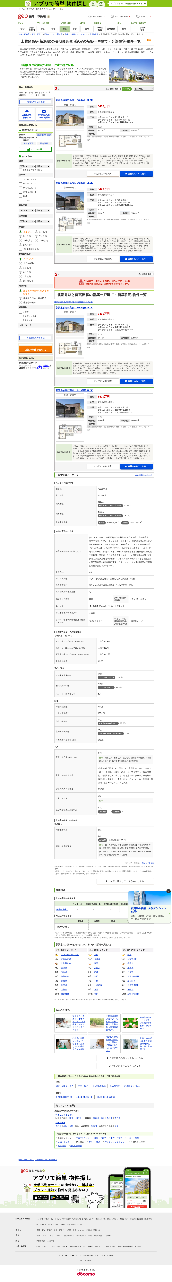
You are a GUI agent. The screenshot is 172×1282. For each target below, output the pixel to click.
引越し (44, 1247)
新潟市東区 (132, 959)
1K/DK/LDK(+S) (29, 179)
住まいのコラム (110, 1247)
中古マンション (83, 1138)
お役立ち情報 (20, 1246)
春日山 (110, 1118)
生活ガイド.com (148, 863)
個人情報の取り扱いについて (47, 1224)
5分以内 (27, 236)
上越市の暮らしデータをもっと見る (126, 881)
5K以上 (26, 196)
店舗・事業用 (64, 1142)
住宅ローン (108, 1236)
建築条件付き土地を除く (35, 298)
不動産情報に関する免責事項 (46, 1160)
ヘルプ (78, 1256)
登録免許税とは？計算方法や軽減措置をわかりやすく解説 (146, 1023)
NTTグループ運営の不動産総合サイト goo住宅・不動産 (40, 9)
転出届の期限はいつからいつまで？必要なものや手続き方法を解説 (78, 1043)
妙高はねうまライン (64, 1115)
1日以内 (27, 268)
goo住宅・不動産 (22, 1219)
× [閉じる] (168, 891)
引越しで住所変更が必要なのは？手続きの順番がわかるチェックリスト (112, 1044)
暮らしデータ (76, 1146)
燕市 (129, 954)
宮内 (96, 994)
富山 (116, 1126)
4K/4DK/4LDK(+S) (84, 1097)
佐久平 (58, 1126)
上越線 (64, 989)
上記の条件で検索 (35, 349)
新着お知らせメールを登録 (44, 114)
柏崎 (96, 972)
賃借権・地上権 (29, 316)
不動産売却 (41, 1241)
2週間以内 (28, 281)
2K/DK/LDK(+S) (29, 184)
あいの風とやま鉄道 (70, 954)
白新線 (64, 972)
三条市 (130, 972)
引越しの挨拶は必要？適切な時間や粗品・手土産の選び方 (146, 1043)
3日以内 (27, 272)
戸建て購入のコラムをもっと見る (126, 1058)
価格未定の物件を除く (32, 170)
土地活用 (50, 1241)
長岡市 (130, 963)
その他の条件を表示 (34, 338)
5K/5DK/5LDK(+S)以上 (107, 1097)
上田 (65, 1126)
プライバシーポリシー (65, 1256)
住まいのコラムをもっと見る (126, 1066)
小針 (96, 981)
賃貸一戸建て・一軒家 (62, 1230)
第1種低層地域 (99, 1086)
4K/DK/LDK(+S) (29, 192)
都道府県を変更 (44, 135)
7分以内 (43, 236)
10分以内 (27, 240)
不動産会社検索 (75, 1247)
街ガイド (98, 1247)
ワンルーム (27, 200)
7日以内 (27, 276)
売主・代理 (83, 1086)
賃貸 (137, 1138)
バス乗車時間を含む (31, 249)
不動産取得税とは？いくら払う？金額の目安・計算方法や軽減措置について (112, 1023)
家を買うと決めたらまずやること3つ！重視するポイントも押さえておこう (79, 1023)
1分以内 (43, 232)
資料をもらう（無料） (136, 173)
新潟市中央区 (133, 976)
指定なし (27, 232)
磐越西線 (65, 994)
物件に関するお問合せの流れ (106, 1219)
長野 (71, 1126)
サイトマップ (100, 1256)
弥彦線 (64, 985)
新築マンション (42, 1236)
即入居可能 (115, 1086)
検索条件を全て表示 (36, 102)
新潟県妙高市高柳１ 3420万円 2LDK (74, 183)
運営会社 (110, 1256)
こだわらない (29, 259)
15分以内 (43, 240)
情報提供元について (26, 1160)
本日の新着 (28, 263)
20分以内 (27, 245)
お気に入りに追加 (103, 173)
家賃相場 (62, 1146)
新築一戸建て (100, 1138)
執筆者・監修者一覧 (125, 1247)
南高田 (96, 1118)
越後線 (64, 981)
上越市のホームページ (143, 475)
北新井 (78, 1118)
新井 (71, 1118)
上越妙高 (98, 985)
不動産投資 (97, 1236)
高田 (103, 1118)
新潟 (96, 963)
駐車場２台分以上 (132, 1086)
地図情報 (138, 1247)
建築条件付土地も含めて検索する (36, 292)
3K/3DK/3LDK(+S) (64, 1097)
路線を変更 (28, 143)
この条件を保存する (27, 114)
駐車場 (89, 1230)
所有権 (26, 312)
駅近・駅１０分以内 (64, 1086)
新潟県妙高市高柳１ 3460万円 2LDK (74, 100)
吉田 (96, 976)
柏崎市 (130, 989)
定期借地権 (27, 320)
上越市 (130, 968)
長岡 (96, 954)
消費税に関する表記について (71, 1224)
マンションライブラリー (115, 1142)
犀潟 (96, 989)
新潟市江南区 (133, 985)
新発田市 (131, 981)
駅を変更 (44, 143)
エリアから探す (35, 149)
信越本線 (65, 976)
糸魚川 (97, 968)
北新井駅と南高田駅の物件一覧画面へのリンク (73, 302)
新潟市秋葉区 (133, 994)
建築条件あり (29, 302)
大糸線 (64, 968)
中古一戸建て (116, 1138)
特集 (38, 1247)
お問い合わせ (88, 1256)
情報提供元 (123, 1219)
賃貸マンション (79, 1230)
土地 (129, 1138)
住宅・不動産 (94, 1142)
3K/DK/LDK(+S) (29, 188)
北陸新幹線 (66, 959)
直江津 (97, 959)
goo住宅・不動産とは (45, 1219)
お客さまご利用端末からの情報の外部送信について (74, 1219)
